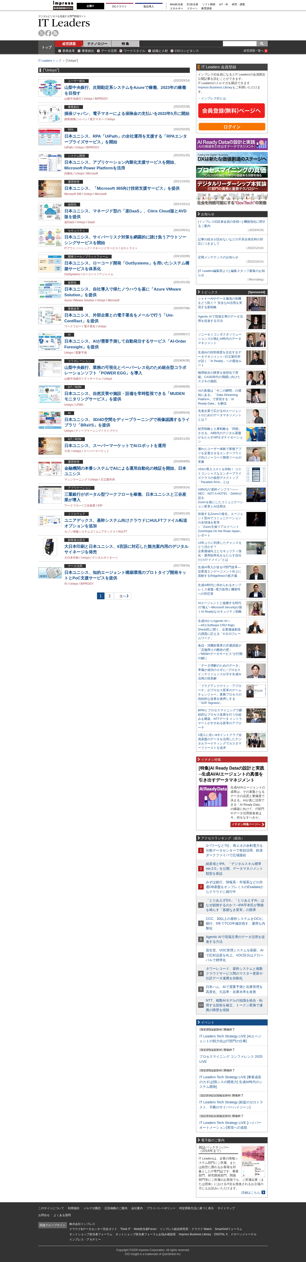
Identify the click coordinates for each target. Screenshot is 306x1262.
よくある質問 (62, 1215)
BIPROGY (101, 98)
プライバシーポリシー (161, 1208)
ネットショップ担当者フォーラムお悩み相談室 (145, 1234)
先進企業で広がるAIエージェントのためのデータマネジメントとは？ (219, 415)
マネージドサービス (105, 248)
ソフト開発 (208, 4)
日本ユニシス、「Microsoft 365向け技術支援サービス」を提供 (122, 188)
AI (65, 583)
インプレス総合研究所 (174, 1229)
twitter (41, 33)
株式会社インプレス (82, 1224)
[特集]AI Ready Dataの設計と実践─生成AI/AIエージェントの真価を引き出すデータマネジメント (231, 774)
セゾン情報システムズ (78, 531)
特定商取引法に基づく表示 (196, 1208)
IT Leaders (64, 22)
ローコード (89, 274)
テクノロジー (97, 44)
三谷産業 (89, 505)
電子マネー (97, 119)
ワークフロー (73, 326)
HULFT (122, 531)
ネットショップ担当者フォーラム (90, 1234)
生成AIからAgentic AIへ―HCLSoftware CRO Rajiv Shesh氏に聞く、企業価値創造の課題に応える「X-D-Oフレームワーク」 (219, 629)
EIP (100, 505)
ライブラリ (111, 430)
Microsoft (92, 173)
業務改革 (68, 51)
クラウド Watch (201, 1229)
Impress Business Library (215, 87)
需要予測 (81, 352)
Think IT (125, 1229)
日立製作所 (108, 479)
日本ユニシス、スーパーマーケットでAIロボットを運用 (115, 445)
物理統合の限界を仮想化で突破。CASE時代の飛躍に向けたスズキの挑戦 (219, 377)
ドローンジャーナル (244, 1234)
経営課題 (69, 44)
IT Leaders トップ (49, 60)
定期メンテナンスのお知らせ (218, 257)
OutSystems (72, 274)
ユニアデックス (105, 531)
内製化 (68, 173)
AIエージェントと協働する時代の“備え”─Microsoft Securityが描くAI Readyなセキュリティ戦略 (220, 607)
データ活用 (109, 51)
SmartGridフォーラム (228, 1229)
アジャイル (106, 274)
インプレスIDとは (213, 98)
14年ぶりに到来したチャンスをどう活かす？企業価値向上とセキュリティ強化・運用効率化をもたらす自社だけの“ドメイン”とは (220, 551)
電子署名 (89, 326)
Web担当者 (176, 4)
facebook (48, 33)
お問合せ (44, 1215)
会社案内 (137, 1208)
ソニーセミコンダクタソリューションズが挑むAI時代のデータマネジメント (219, 339)
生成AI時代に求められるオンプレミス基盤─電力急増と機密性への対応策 (219, 589)
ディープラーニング (88, 430)
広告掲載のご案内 (115, 1208)
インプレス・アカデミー (85, 1239)
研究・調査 (238, 4)
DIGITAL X (221, 1234)
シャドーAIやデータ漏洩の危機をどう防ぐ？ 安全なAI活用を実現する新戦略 (220, 303)
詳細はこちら (250, 1192)
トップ (47, 47)
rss (55, 33)
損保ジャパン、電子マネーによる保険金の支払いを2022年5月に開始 (126, 113)
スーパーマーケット (96, 451)
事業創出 (88, 51)
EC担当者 (192, 4)
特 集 (125, 44)
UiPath (68, 147)
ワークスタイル (134, 51)
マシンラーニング (75, 479)
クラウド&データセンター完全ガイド (93, 1229)
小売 (67, 451)
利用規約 (73, 1208)
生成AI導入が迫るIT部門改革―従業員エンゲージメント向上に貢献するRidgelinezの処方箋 (219, 571)
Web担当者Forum (145, 1229)
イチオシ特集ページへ (247, 824)
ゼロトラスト (129, 248)
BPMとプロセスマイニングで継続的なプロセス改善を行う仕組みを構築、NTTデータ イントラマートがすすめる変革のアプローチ (220, 718)
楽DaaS (69, 222)
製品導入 (148, 6)
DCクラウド (119, 6)
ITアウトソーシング (77, 248)
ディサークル (92, 378)
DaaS (91, 222)
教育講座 (206, 8)
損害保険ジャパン (75, 119)
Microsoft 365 (73, 194)
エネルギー (176, 8)
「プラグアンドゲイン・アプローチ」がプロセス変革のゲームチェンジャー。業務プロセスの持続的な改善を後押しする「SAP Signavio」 (219, 694)
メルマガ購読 (92, 1208)
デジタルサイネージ (105, 557)
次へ (122, 597)
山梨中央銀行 (73, 98)
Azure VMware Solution (79, 300)
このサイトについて (51, 1208)
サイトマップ (226, 1208)
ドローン (192, 8)
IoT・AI (223, 4)
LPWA (79, 404)
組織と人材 (160, 51)
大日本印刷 (71, 557)
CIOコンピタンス (187, 51)
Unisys (88, 98)
